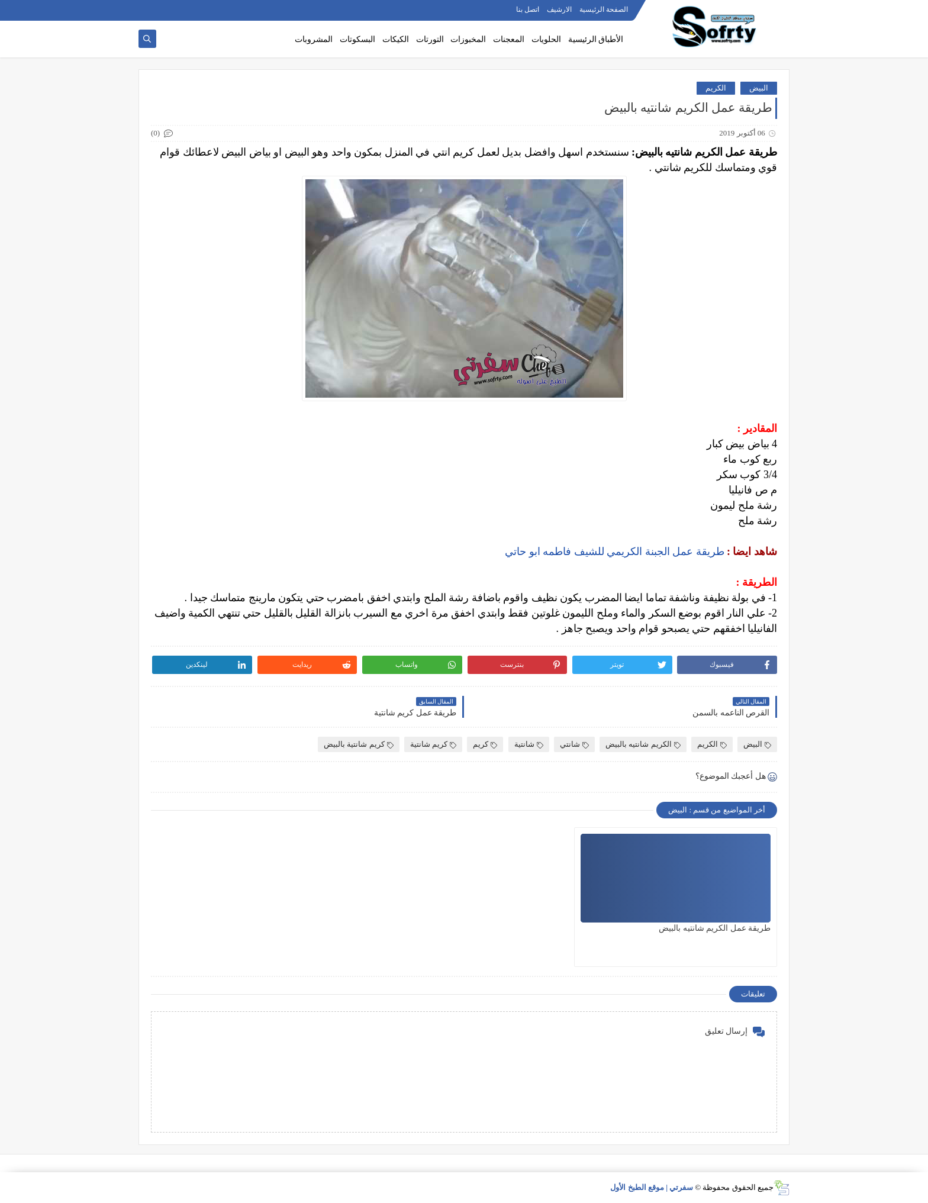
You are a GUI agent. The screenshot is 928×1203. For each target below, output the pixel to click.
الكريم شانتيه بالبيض (643, 744)
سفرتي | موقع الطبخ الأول (651, 1187)
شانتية (528, 744)
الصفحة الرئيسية (603, 9)
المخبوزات (468, 39)
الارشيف (559, 9)
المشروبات (314, 39)
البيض (758, 87)
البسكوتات (357, 39)
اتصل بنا (527, 9)
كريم (485, 744)
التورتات (430, 39)
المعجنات (508, 39)
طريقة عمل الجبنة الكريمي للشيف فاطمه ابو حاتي (614, 551)
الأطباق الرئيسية (596, 39)
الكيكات (395, 39)
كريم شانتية (433, 744)
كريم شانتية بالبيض (359, 744)
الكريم (715, 87)
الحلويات (546, 39)
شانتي (574, 744)
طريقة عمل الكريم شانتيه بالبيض (715, 928)
